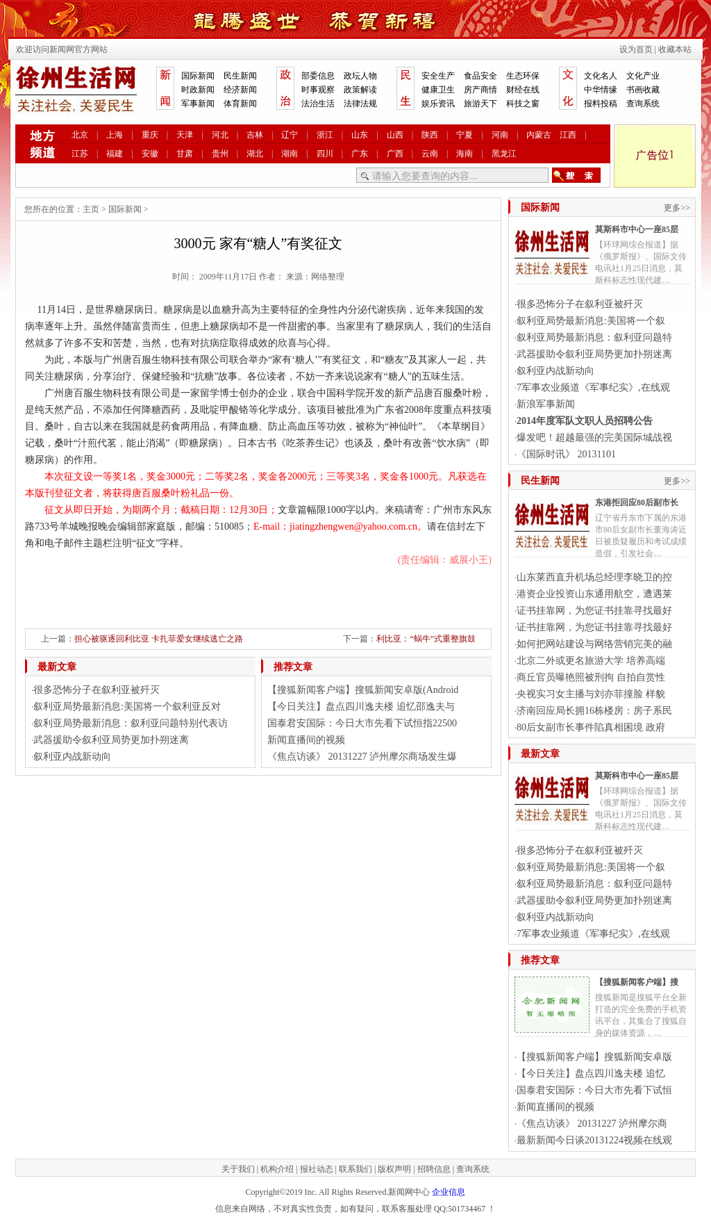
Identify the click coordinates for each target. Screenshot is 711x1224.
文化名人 (600, 76)
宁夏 (464, 135)
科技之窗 (522, 103)
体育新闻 (240, 103)
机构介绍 (277, 1169)
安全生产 (438, 76)
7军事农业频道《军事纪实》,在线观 (593, 387)
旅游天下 (480, 103)
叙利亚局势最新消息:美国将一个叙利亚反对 (127, 706)
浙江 (325, 135)
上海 (114, 135)
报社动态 (316, 1169)
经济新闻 (240, 90)
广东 (359, 153)
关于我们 (238, 1169)
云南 (429, 153)
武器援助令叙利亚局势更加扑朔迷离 (111, 740)
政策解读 (360, 90)
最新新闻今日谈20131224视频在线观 (594, 1140)
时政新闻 (198, 90)
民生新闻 (240, 76)
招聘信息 (434, 1169)
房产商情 (480, 90)
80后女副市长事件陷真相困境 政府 (591, 727)
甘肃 (184, 153)
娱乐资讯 (438, 103)
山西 (395, 135)
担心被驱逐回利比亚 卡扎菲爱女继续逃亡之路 (158, 639)
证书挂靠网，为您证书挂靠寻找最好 (594, 610)
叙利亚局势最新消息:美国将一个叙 (591, 321)
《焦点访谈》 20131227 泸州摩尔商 (592, 1123)
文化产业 (643, 76)
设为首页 (636, 49)
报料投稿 (600, 103)
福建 (114, 153)
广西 (395, 153)
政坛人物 (360, 76)
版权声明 (394, 1169)
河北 (220, 135)
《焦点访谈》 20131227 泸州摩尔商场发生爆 (362, 756)
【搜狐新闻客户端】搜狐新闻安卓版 (594, 1057)
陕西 (429, 135)
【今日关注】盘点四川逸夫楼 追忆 (591, 1073)
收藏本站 (675, 49)
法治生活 (318, 103)
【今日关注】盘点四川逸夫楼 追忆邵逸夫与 (361, 706)
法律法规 (360, 103)
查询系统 (643, 103)
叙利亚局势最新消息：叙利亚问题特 (594, 337)
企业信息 (448, 1192)
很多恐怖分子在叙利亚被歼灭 (96, 690)
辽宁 (289, 135)
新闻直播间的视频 (306, 740)
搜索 (576, 175)
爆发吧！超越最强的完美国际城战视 (594, 437)
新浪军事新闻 (546, 404)
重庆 (150, 135)
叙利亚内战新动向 (72, 756)
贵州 (220, 153)
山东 (359, 135)
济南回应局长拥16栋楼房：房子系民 (594, 710)
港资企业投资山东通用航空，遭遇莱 (594, 594)
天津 (184, 135)
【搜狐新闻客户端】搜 (636, 982)
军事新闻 (198, 103)
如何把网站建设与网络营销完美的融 (594, 644)
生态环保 (522, 76)
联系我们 (355, 1169)
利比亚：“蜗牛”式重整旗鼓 (426, 639)
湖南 (289, 153)
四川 (325, 153)
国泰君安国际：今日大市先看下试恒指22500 (362, 723)
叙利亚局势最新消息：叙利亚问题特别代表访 (130, 723)
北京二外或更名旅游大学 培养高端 (591, 660)
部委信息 (318, 76)
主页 (91, 209)
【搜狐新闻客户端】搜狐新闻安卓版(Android (362, 690)
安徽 (150, 153)
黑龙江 (504, 153)
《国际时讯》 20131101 (566, 454)
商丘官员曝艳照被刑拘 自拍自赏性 (591, 677)
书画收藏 (643, 90)
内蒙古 (538, 135)
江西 (568, 135)
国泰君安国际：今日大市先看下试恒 (594, 1090)
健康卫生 (438, 90)
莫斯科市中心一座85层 (636, 229)
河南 (500, 135)
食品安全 (480, 76)
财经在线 (522, 90)
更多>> (677, 208)
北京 (80, 135)
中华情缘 (600, 90)
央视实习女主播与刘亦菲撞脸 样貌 (591, 694)
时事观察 (318, 90)
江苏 (80, 153)
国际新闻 (198, 76)
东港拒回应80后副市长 (636, 502)
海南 (464, 153)
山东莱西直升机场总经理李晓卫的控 (594, 577)
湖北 (254, 153)
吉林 (254, 135)
